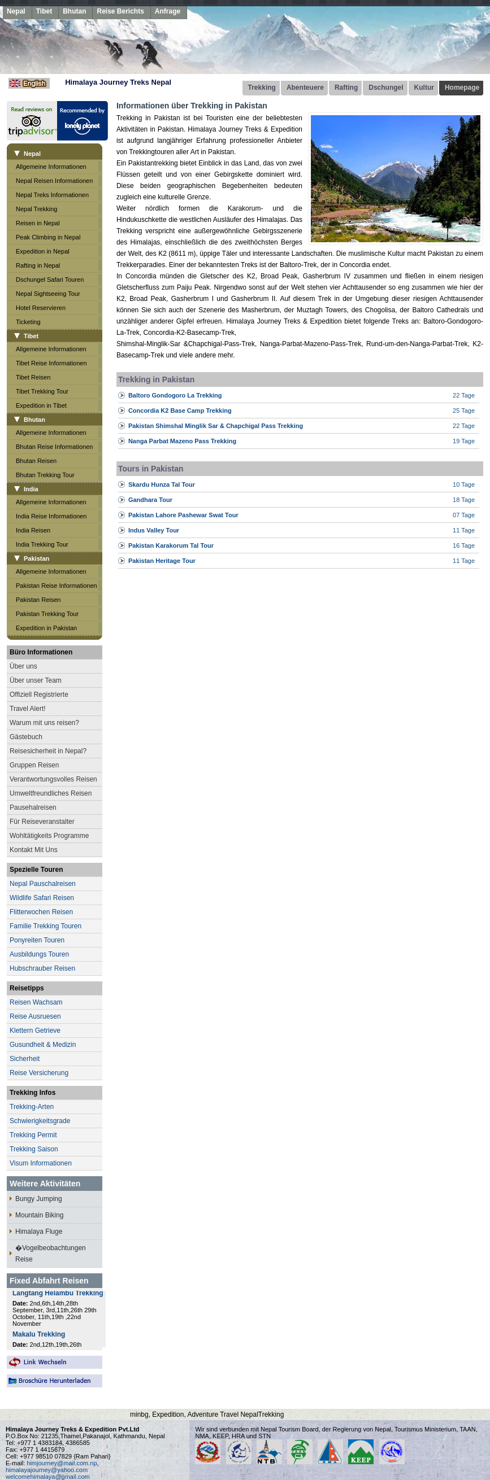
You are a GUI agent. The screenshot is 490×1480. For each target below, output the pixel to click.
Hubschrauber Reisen (42, 968)
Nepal (16, 11)
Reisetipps (27, 988)
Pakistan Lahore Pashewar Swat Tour (183, 515)
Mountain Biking (39, 1215)
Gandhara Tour (150, 499)
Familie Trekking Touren (45, 926)
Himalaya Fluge (38, 1231)
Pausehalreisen (33, 807)
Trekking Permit (33, 1135)
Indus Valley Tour (153, 530)
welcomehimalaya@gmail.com (48, 1476)
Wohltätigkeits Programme (49, 836)
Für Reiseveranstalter (42, 822)
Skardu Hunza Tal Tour (161, 484)
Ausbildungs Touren (39, 954)
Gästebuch (26, 737)
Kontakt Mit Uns (34, 850)
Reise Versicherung (39, 1073)
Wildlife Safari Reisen (42, 898)
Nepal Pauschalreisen (43, 884)
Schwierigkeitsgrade (40, 1121)
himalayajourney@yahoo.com (47, 1469)
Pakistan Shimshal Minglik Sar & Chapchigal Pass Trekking (215, 425)
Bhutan (74, 11)
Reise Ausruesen (35, 1016)
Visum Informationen (41, 1163)
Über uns (23, 666)
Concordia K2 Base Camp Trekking (180, 410)
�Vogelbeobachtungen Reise (50, 1253)
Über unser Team (36, 680)
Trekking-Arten (32, 1107)
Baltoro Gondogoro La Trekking (175, 395)
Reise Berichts (120, 11)
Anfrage (167, 11)
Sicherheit (25, 1059)
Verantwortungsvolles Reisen (53, 779)
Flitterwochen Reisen (41, 912)
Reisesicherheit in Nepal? (48, 751)
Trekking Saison (34, 1149)
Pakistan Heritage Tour (162, 560)
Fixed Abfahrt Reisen (49, 1280)
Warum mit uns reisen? (44, 723)
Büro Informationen (41, 652)
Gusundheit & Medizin (43, 1045)
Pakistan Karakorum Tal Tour (171, 545)
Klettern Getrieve (35, 1030)
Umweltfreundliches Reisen (51, 793)
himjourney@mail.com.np (62, 1463)
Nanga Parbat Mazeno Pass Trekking (182, 441)
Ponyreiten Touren (37, 940)
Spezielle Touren (36, 870)
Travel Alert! (28, 709)
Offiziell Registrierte (39, 694)
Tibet (44, 11)
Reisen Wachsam (36, 1002)
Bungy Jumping (38, 1199)
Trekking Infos (32, 1093)
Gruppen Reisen (34, 765)
